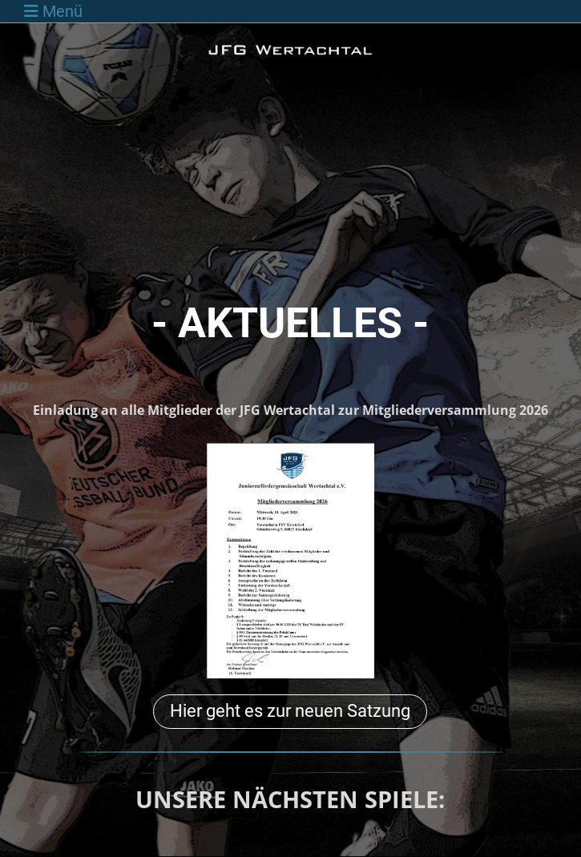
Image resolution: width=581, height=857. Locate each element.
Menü (53, 11)
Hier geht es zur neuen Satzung (290, 711)
